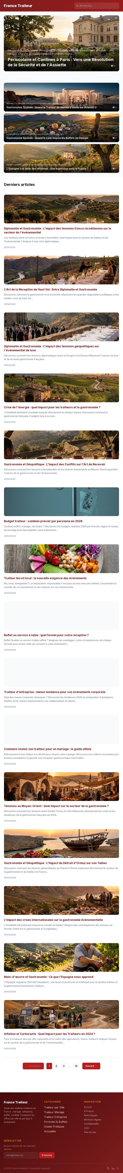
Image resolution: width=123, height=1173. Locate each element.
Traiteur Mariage (54, 1112)
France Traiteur (18, 5)
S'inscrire (47, 1155)
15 (76, 1066)
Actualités (50, 1131)
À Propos (89, 1111)
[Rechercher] (98, 5)
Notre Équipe (90, 1115)
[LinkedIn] (112, 1168)
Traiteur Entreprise (55, 1117)
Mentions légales (92, 1119)
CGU (86, 1128)
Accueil (88, 1107)
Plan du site (90, 1132)
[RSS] (117, 1168)
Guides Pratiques (54, 1126)
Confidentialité (91, 1124)
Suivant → (91, 1066)
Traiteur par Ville (54, 1107)
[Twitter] (108, 1168)
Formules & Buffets (55, 1121)
